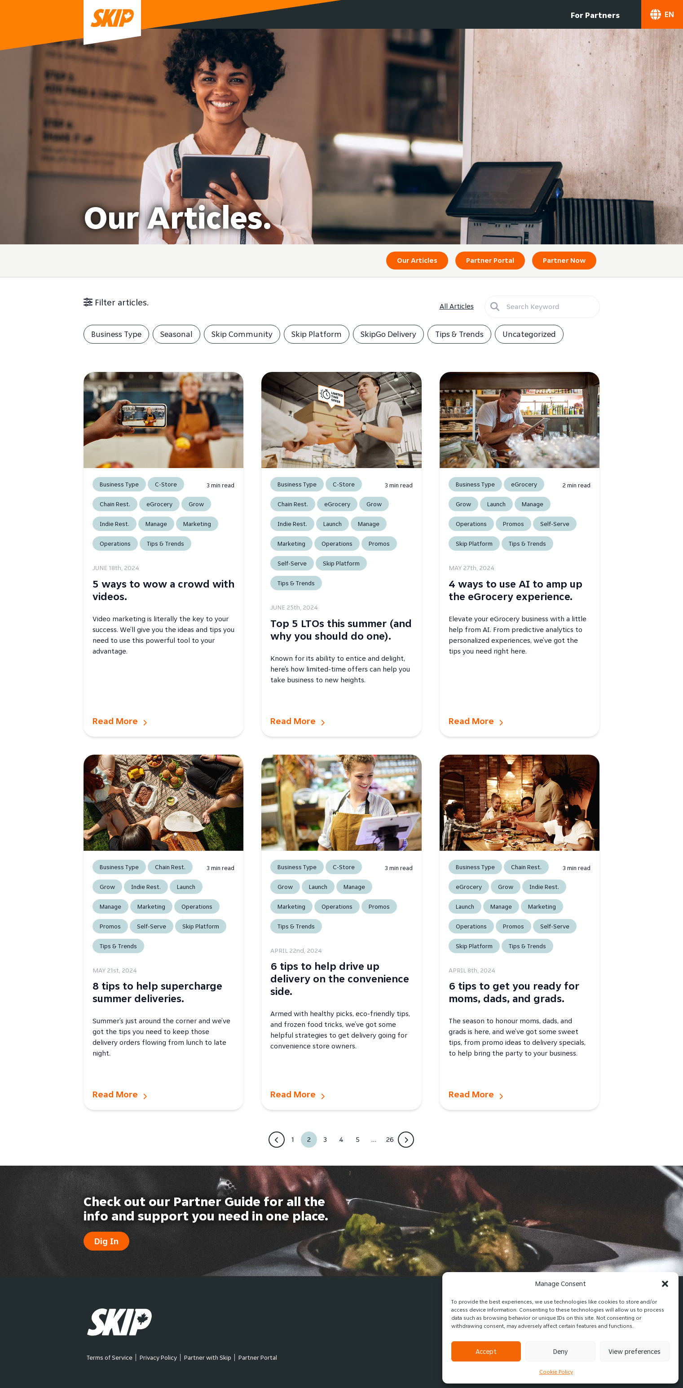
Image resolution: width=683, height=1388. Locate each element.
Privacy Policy (158, 1357)
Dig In (106, 1241)
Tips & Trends (459, 334)
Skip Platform (316, 334)
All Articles (457, 306)
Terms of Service (109, 1357)
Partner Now (564, 260)
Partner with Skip (207, 1357)
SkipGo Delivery (388, 334)
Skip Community (242, 334)
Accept (486, 1351)
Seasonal (176, 334)
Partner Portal (490, 260)
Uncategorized (529, 334)
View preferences (634, 1351)
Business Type (116, 334)
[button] (665, 1283)
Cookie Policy (556, 1371)
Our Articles (417, 260)
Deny (560, 1351)
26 (390, 1139)
